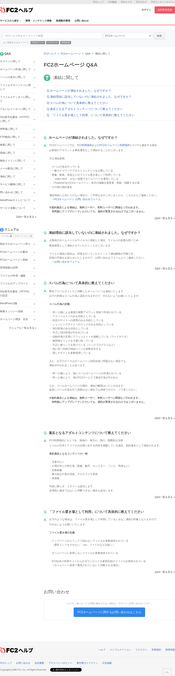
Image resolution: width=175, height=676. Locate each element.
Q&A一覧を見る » (165, 218)
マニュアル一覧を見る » (22, 327)
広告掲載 (107, 663)
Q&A (88, 53)
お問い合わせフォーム (67, 261)
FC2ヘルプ (50, 53)
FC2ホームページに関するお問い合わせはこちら (109, 612)
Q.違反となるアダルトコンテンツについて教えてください (85, 108)
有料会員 (66, 42)
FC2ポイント (38, 42)
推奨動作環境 (63, 20)
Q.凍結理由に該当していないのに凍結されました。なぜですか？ (89, 96)
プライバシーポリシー (60, 663)
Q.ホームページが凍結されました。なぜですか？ (79, 90)
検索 (159, 35)
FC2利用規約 (84, 145)
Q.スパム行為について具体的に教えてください (77, 102)
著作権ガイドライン (87, 663)
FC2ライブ (126, 2)
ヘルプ (101, 649)
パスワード (53, 42)
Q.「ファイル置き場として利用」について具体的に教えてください (91, 115)
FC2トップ (98, 2)
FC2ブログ (141, 2)
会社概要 (39, 663)
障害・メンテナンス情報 (39, 20)
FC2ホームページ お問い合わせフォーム (77, 199)
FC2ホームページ (71, 53)
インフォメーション (120, 649)
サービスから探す (10, 20)
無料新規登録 (165, 9)
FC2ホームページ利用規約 (115, 145)
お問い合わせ (82, 20)
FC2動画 (112, 2)
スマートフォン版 (23, 236)
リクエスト (141, 649)
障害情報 (170, 649)
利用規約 (156, 649)
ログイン (146, 9)
